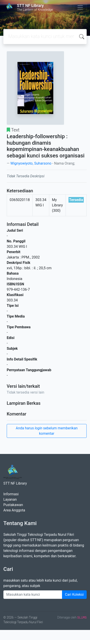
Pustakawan (13, 505)
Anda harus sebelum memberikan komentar (47, 431)
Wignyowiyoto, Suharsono (30, 163)
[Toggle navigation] (80, 7)
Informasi (11, 494)
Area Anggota (14, 510)
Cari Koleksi (74, 594)
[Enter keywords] (32, 594)
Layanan (10, 499)
